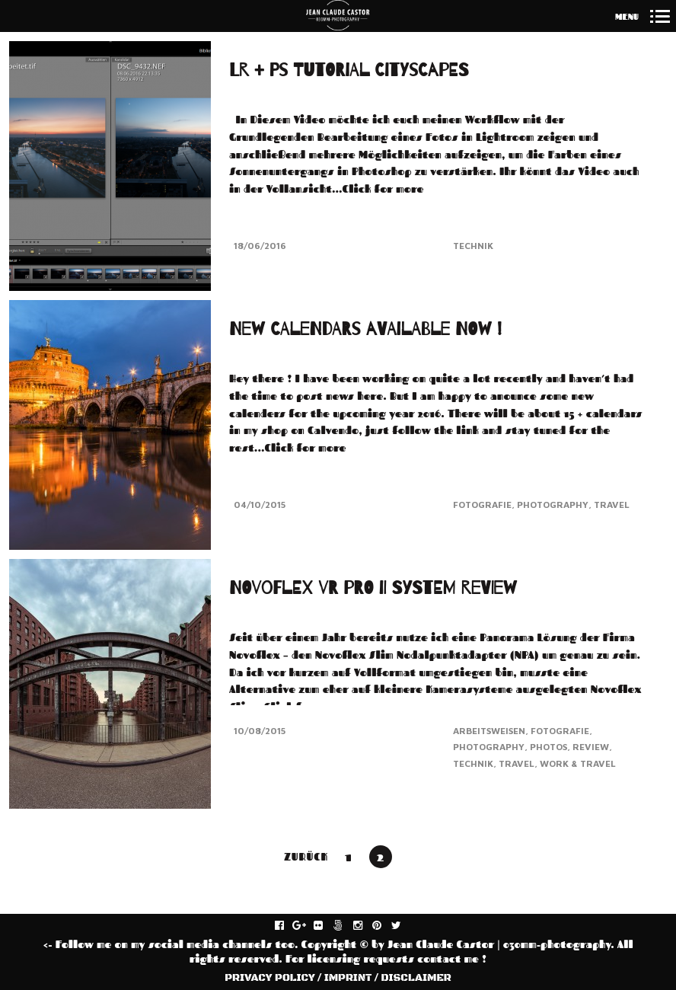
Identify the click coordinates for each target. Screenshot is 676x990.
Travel (612, 503)
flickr (326, 926)
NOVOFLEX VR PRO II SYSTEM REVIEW (373, 581)
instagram (365, 926)
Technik (473, 245)
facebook (287, 926)
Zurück (306, 856)
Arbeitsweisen (489, 724)
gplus (307, 926)
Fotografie (482, 503)
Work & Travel (578, 756)
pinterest (384, 926)
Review (590, 740)
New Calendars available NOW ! (365, 329)
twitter (404, 926)
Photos (548, 740)
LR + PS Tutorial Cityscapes (348, 70)
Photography (552, 503)
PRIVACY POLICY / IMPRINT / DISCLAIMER (338, 978)
